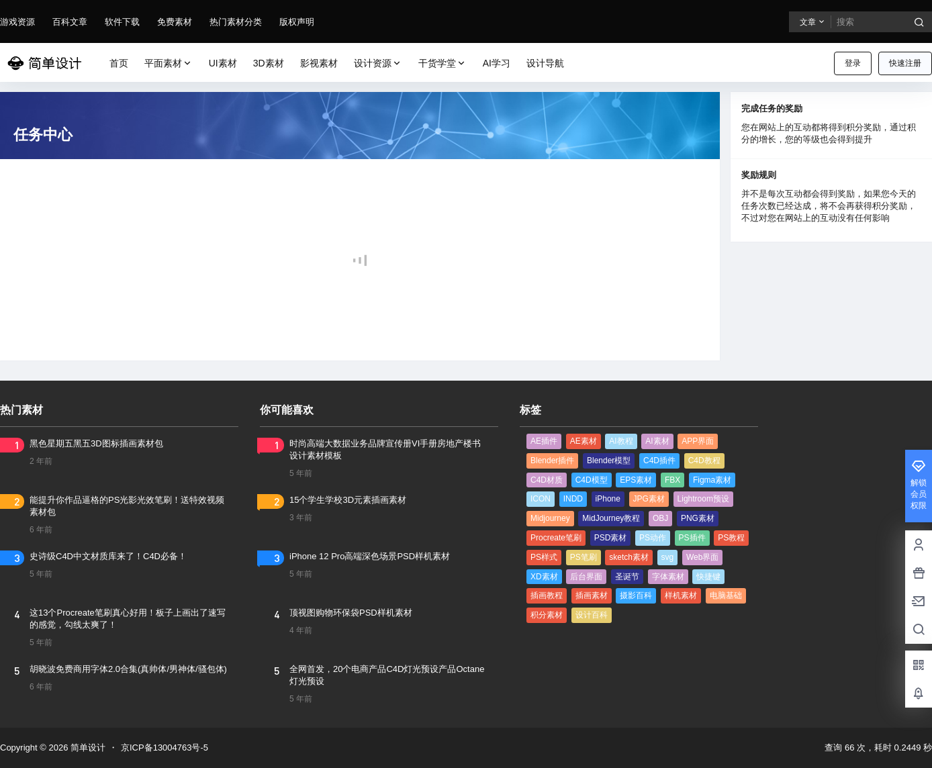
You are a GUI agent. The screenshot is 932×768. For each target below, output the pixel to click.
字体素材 (668, 576)
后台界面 (586, 576)
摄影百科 (636, 595)
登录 (853, 63)
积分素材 (546, 615)
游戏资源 (17, 22)
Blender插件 (552, 460)
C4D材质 (546, 480)
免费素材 (174, 22)
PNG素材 (697, 518)
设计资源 (378, 63)
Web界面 (702, 557)
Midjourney (550, 518)
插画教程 (546, 595)
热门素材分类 (235, 22)
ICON (540, 498)
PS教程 (731, 537)
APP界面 (698, 441)
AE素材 (583, 441)
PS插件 (692, 537)
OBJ (660, 518)
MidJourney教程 (611, 518)
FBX (672, 480)
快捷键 (708, 576)
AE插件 (543, 441)
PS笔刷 (583, 557)
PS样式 (543, 557)
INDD (573, 498)
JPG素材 (649, 498)
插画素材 (591, 595)
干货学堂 (442, 63)
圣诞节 (627, 576)
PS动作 (652, 537)
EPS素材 (636, 480)
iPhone (608, 498)
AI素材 (657, 441)
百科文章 (69, 22)
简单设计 (86, 747)
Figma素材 (712, 480)
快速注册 (905, 63)
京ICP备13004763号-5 (164, 747)
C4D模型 (591, 480)
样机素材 (681, 595)
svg (667, 557)
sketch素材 (629, 557)
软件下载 (122, 22)
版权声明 (296, 22)
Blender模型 (609, 460)
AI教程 (621, 441)
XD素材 (544, 576)
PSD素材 (610, 537)
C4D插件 (659, 460)
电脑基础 (726, 595)
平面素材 (168, 63)
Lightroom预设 (703, 498)
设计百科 (591, 615)
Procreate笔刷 (555, 537)
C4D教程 (704, 460)
